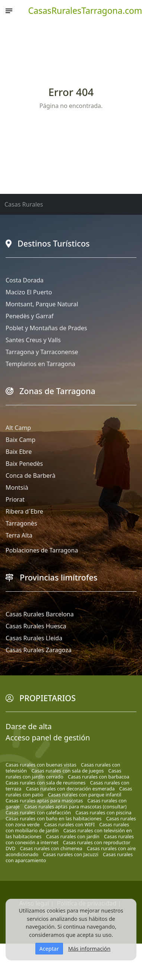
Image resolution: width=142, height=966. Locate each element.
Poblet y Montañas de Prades (46, 328)
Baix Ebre (19, 452)
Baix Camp (20, 440)
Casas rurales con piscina (103, 812)
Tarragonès (21, 523)
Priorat (15, 499)
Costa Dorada (25, 280)
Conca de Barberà (31, 475)
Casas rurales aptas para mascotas (44, 800)
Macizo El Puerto (29, 292)
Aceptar (49, 948)
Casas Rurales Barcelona (40, 614)
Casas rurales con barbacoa (98, 776)
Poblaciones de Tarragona (42, 550)
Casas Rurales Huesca (36, 626)
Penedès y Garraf (30, 316)
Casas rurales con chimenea (51, 848)
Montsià (17, 487)
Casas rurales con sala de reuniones (45, 782)
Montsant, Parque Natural (42, 304)
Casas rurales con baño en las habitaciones (53, 818)
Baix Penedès (24, 463)
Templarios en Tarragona (40, 364)
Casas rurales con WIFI (69, 824)
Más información (89, 948)
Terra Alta (19, 535)
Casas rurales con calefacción (38, 812)
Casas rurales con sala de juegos (67, 770)
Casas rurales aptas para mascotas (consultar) (75, 806)
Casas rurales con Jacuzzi (70, 854)
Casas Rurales (23, 204)
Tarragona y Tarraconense (42, 352)
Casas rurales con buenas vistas (41, 764)
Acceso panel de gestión (48, 738)
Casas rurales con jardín (73, 836)
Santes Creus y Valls (33, 340)
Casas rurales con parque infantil (84, 794)
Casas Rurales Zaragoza (39, 650)
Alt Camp (18, 428)
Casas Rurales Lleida (34, 638)
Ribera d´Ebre (24, 511)
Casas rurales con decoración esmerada (70, 788)
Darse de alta (29, 726)
